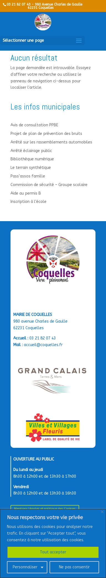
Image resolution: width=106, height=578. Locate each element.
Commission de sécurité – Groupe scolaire (49, 184)
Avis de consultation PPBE (34, 125)
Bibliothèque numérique (32, 159)
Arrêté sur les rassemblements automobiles (51, 142)
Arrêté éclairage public (31, 150)
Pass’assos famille (28, 176)
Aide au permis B (26, 193)
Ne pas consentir (74, 567)
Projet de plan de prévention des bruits (46, 133)
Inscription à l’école (28, 201)
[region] (53, 543)
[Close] (102, 512)
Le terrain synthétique (31, 167)
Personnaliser (25, 567)
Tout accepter (53, 552)
